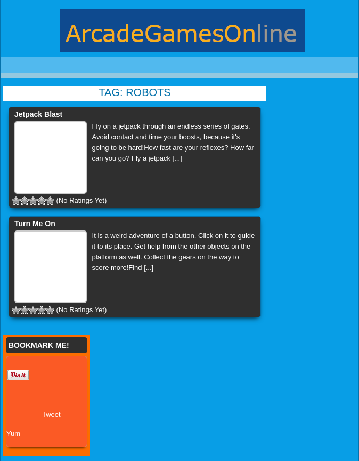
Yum (13, 434)
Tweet (51, 414)
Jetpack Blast (38, 114)
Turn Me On (34, 223)
